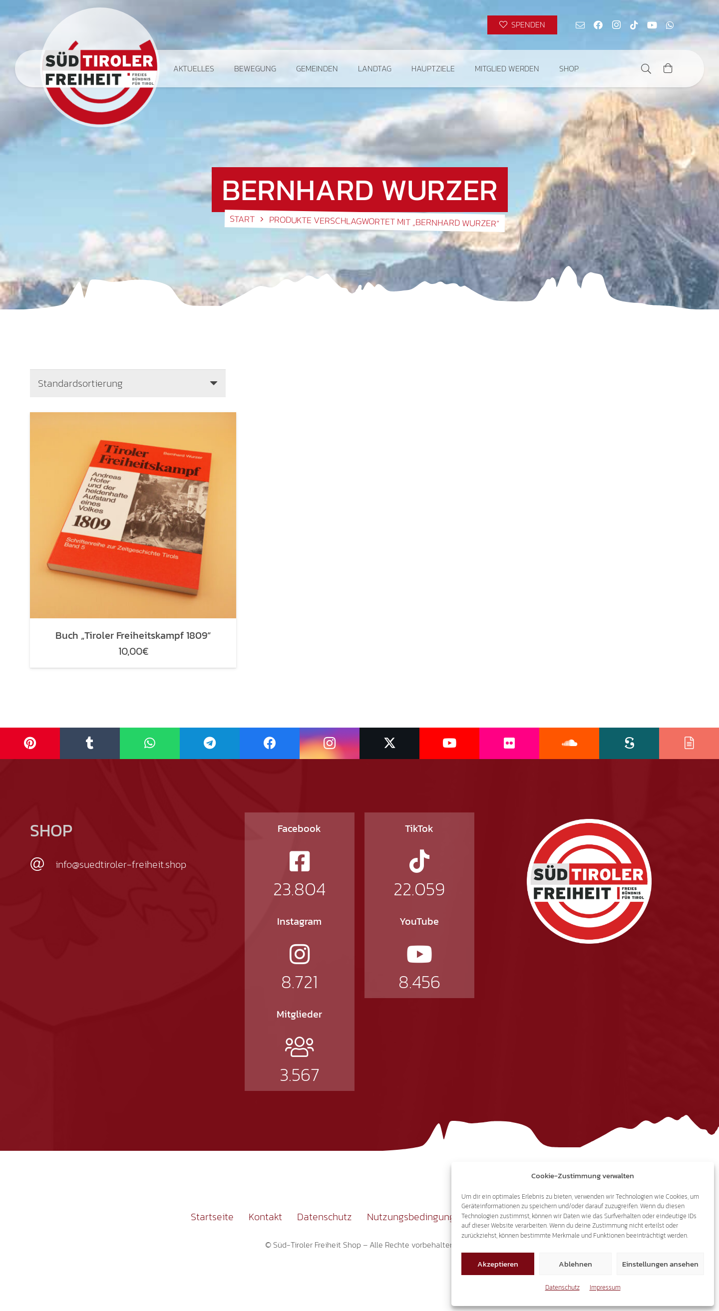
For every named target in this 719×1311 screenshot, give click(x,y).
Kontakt (265, 1216)
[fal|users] (299, 1047)
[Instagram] (616, 25)
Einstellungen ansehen (660, 1264)
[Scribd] (629, 743)
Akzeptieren (497, 1264)
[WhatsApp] (670, 25)
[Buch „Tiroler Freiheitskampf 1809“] (133, 515)
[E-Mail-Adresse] (580, 25)
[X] (389, 743)
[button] (646, 68)
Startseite (212, 1216)
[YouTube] (652, 25)
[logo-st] (589, 881)
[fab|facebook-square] (300, 861)
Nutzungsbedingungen (416, 1216)
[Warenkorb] (668, 68)
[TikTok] (634, 25)
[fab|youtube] (419, 954)
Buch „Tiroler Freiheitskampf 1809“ (133, 635)
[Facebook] (598, 25)
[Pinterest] (30, 743)
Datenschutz (562, 1287)
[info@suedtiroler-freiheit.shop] (42, 864)
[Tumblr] (90, 743)
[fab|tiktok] (419, 861)
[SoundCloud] (569, 743)
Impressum (605, 1287)
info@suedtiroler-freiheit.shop (120, 864)
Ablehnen (575, 1264)
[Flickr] (509, 743)
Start (242, 219)
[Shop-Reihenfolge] (128, 383)
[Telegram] (210, 743)
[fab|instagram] (300, 954)
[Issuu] (689, 743)
